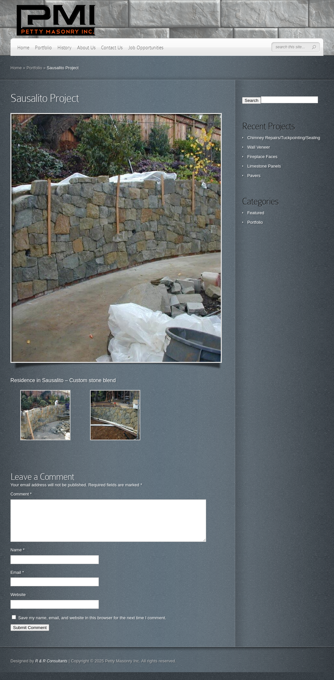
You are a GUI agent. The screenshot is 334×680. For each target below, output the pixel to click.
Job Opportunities (145, 47)
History (64, 47)
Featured (255, 212)
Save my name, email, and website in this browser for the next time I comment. (92, 625)
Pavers (253, 175)
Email (17, 580)
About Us (86, 47)
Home (23, 47)
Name (17, 557)
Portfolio (43, 47)
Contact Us (112, 47)
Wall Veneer (258, 147)
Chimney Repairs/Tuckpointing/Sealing (283, 137)
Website (18, 602)
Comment (21, 494)
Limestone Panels (264, 166)
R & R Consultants (51, 669)
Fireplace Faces (262, 156)
